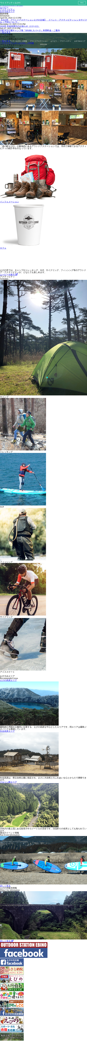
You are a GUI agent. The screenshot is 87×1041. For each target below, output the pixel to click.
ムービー (4, 7)
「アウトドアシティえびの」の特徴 (17, 43)
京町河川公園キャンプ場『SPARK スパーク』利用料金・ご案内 (30, 30)
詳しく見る (5, 886)
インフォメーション (9, 202)
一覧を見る (5, 32)
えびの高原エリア (8, 680)
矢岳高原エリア (7, 731)
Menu (81, 2)
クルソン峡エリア (8, 782)
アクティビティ (7, 9)
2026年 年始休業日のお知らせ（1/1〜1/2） (20, 26)
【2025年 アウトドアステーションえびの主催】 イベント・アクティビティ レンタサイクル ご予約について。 (43, 21)
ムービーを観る (9, 274)
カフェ (3, 248)
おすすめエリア (7, 11)
